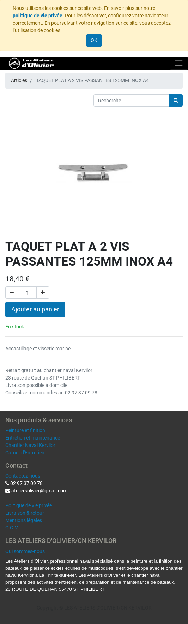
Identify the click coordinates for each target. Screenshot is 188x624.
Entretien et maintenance (32, 438)
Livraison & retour (24, 513)
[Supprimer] (11, 292)
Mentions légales (23, 520)
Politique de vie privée (28, 505)
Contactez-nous (22, 476)
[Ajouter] (42, 292)
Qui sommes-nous (25, 551)
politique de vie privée (37, 15)
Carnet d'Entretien (24, 452)
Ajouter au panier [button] (35, 309)
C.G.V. (12, 528)
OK (94, 40)
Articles (19, 80)
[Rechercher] (176, 100)
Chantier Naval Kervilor (30, 445)
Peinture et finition (25, 430)
